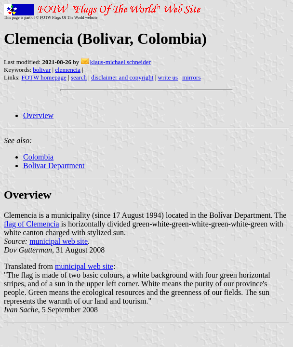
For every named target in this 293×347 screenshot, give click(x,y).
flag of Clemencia (31, 224)
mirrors (191, 77)
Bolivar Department (54, 165)
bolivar (42, 69)
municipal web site (58, 241)
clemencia (67, 69)
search (79, 77)
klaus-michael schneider (120, 62)
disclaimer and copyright (122, 77)
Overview (38, 115)
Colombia (38, 157)
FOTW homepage (43, 77)
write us (168, 77)
